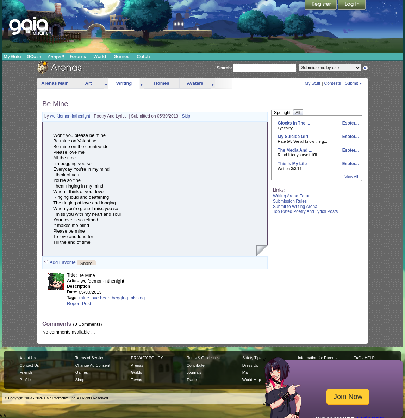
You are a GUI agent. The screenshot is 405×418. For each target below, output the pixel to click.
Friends (26, 372)
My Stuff (312, 83)
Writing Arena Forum (292, 196)
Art (88, 83)
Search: (224, 67)
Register (321, 5)
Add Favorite (63, 262)
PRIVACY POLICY (147, 358)
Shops (56, 56)
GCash (34, 56)
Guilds (136, 372)
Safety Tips (252, 358)
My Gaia (12, 56)
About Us (28, 358)
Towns (136, 380)
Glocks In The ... (294, 123)
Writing (124, 83)
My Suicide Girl (293, 136)
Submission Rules (290, 201)
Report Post (79, 303)
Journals (194, 372)
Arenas (137, 365)
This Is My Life (292, 163)
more (106, 83)
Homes (161, 83)
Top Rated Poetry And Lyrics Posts (305, 211)
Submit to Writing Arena (295, 206)
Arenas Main (54, 83)
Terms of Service (89, 358)
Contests (332, 83)
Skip (186, 116)
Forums (78, 56)
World (99, 56)
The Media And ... (295, 150)
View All (351, 177)
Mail (245, 372)
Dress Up (250, 365)
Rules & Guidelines (203, 358)
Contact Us (29, 365)
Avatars (195, 83)
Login (352, 5)
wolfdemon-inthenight (70, 116)
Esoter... (350, 123)
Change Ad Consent (92, 365)
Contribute (196, 365)
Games (121, 56)
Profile (25, 380)
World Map (251, 380)
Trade (192, 380)
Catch (143, 56)
